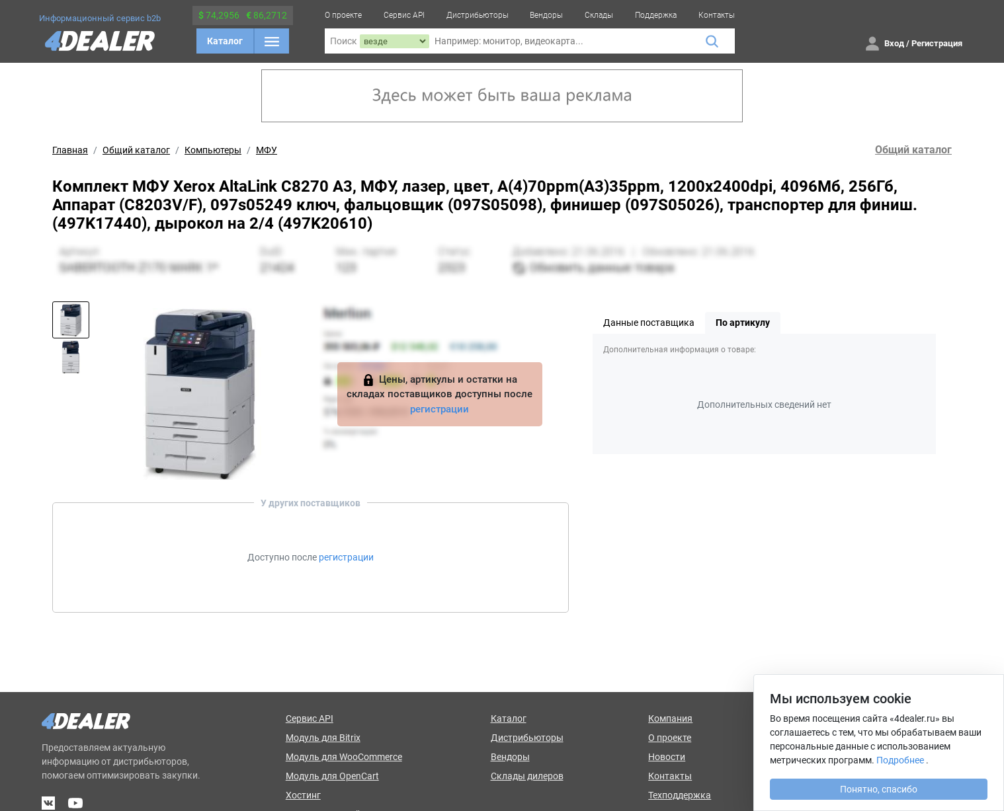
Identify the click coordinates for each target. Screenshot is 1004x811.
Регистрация (936, 43)
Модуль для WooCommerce (344, 757)
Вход (894, 43)
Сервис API (404, 15)
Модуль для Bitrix (323, 737)
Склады (599, 15)
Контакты (716, 15)
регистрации (439, 409)
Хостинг (303, 795)
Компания (670, 718)
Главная (70, 150)
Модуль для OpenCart (332, 776)
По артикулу (743, 322)
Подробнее (900, 760)
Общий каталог (136, 150)
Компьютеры (213, 150)
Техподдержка (679, 795)
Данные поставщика (648, 322)
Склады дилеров (527, 776)
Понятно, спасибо (878, 789)
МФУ (266, 150)
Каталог (225, 41)
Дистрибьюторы (477, 15)
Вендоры (546, 15)
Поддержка (656, 15)
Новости (666, 757)
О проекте (343, 15)
